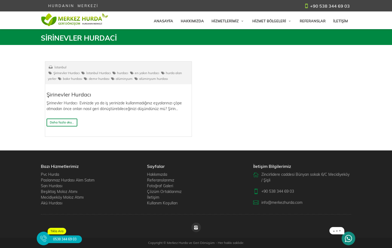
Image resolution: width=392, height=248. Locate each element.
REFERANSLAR (313, 21)
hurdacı (120, 73)
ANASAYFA (163, 21)
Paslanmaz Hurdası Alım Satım (67, 180)
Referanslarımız (160, 180)
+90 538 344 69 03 (330, 6)
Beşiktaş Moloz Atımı (59, 191)
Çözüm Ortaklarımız (164, 191)
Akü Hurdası (51, 203)
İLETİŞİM (340, 21)
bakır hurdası (69, 79)
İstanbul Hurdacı (96, 73)
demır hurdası (96, 79)
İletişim (153, 197)
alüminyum (122, 79)
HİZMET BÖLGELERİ (272, 21)
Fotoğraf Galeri (160, 185)
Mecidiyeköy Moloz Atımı (62, 197)
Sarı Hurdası (51, 185)
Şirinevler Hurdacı (64, 73)
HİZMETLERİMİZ (228, 21)
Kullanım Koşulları (162, 203)
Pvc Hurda (50, 174)
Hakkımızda (157, 174)
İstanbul (60, 67)
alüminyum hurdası (151, 79)
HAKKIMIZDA (192, 21)
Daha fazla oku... (62, 122)
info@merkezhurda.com (281, 202)
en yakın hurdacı (144, 73)
